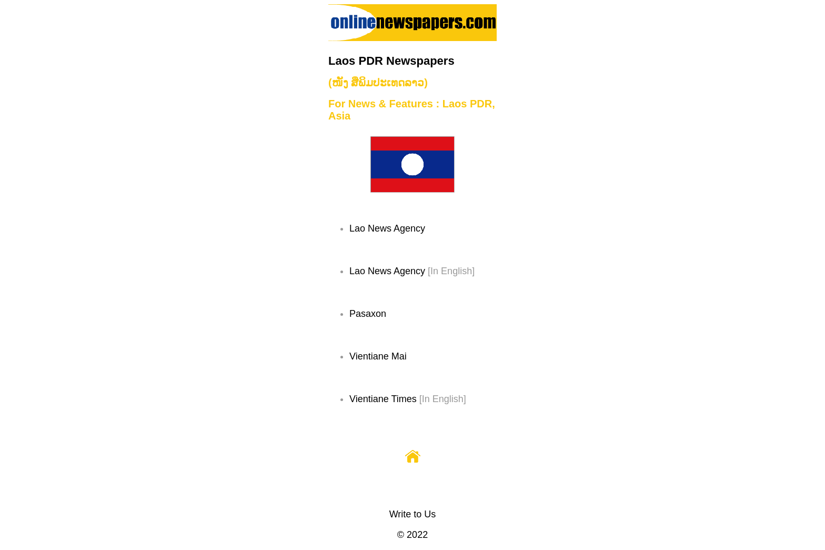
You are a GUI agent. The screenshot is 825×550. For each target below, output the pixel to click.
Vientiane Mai (378, 356)
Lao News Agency (387, 228)
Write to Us (412, 514)
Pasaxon (367, 313)
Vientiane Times (383, 399)
